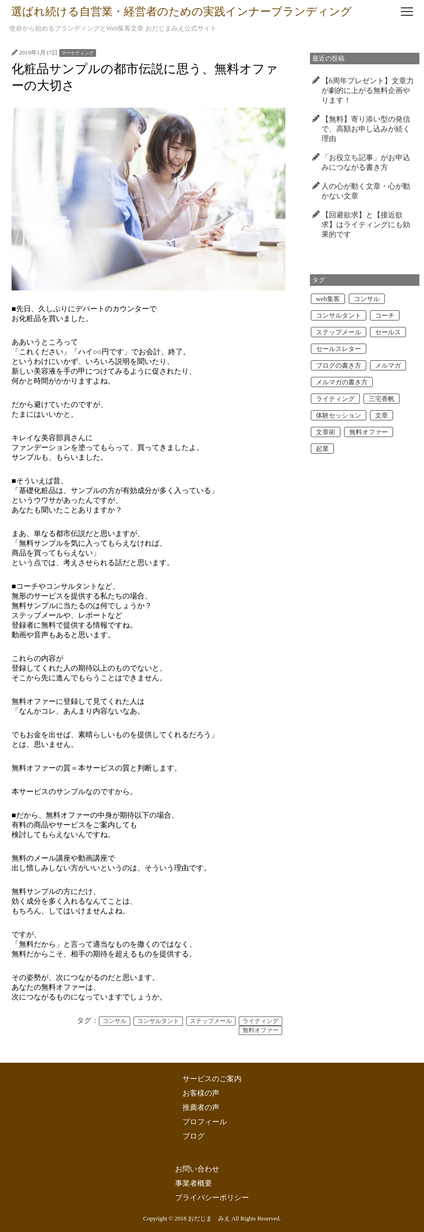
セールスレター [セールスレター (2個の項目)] (338, 348)
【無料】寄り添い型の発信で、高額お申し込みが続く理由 (365, 128)
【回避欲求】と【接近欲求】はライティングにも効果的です (365, 224)
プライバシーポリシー (212, 1197)
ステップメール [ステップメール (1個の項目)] (338, 332)
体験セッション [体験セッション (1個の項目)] (338, 415)
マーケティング (77, 52)
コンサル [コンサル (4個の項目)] (367, 298)
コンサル (115, 1021)
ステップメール (211, 1021)
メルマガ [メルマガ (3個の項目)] (388, 365)
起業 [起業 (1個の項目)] (322, 448)
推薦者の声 (200, 1107)
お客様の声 (200, 1093)
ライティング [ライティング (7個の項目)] (335, 398)
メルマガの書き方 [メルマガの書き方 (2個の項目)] (342, 382)
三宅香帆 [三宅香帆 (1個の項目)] (381, 398)
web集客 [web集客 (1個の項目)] (328, 298)
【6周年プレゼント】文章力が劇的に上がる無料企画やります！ (367, 90)
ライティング (260, 1021)
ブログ (193, 1136)
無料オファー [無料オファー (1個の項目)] (368, 432)
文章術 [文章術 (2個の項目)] (325, 432)
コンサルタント (158, 1021)
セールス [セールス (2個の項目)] (388, 332)
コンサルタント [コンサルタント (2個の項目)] (338, 315)
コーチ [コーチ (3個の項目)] (384, 315)
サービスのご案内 (212, 1079)
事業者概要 (193, 1183)
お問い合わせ (197, 1169)
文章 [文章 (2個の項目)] (381, 415)
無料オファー (260, 1030)
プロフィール (204, 1122)
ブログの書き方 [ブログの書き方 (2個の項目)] (338, 365)
